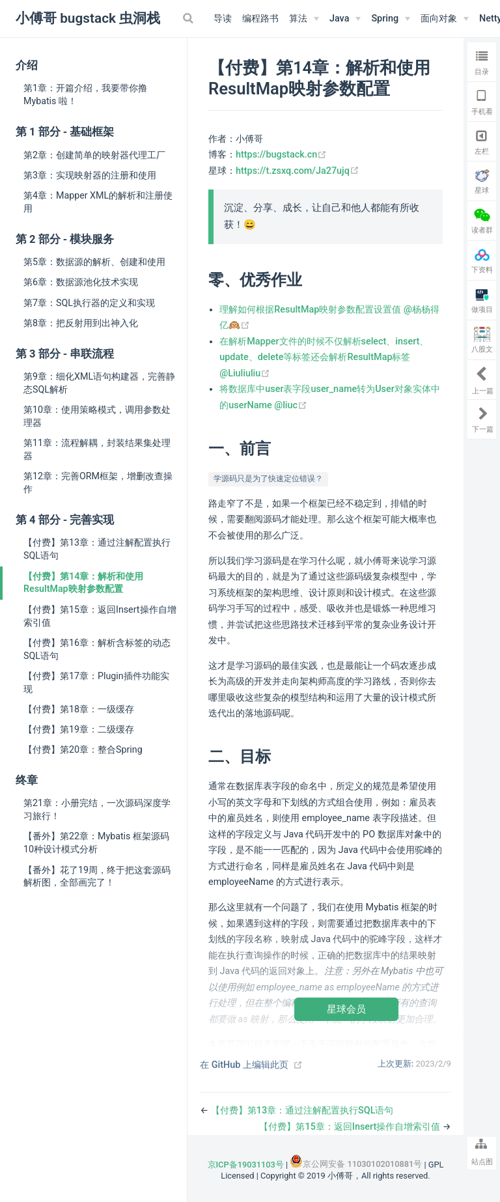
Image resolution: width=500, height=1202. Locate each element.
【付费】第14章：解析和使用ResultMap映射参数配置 (83, 582)
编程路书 (260, 18)
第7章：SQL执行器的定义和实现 (89, 303)
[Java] (345, 19)
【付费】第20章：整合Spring (83, 749)
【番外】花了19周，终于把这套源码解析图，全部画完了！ (97, 876)
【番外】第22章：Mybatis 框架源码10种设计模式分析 (96, 842)
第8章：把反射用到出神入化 (80, 323)
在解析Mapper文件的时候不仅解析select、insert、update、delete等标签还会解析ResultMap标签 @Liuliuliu (323, 357)
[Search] (189, 18)
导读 (223, 18)
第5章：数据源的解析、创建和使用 (94, 262)
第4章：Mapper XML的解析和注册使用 (98, 202)
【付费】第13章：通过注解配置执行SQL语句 (97, 549)
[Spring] (390, 19)
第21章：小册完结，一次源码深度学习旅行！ (97, 809)
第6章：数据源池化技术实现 (80, 282)
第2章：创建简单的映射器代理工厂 (94, 155)
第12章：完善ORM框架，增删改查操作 (98, 482)
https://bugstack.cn (281, 154)
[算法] (304, 19)
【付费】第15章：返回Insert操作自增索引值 (99, 616)
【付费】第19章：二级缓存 (78, 729)
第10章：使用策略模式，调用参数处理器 (97, 416)
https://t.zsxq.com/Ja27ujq (297, 170)
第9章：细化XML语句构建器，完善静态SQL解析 (99, 383)
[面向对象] (445, 19)
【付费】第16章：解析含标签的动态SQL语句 (97, 649)
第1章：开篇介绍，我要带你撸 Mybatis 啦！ (85, 94)
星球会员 (346, 1008)
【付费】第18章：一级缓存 (78, 709)
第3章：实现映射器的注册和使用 (89, 175)
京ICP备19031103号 (246, 1164)
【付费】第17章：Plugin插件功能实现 (96, 682)
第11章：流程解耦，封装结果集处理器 (97, 449)
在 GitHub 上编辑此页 (244, 1064)
